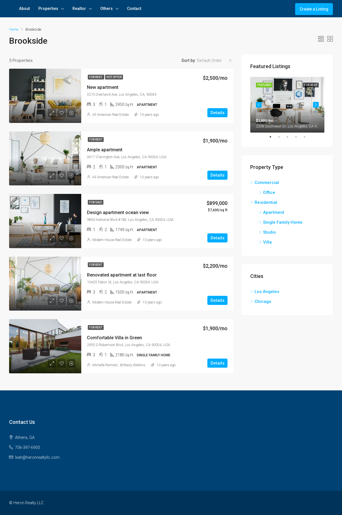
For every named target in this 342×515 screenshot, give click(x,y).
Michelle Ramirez (105, 365)
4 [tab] (299, 137)
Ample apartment (104, 149)
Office (269, 192)
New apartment (102, 87)
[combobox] (214, 60)
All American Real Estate (110, 115)
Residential (266, 202)
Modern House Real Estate (112, 240)
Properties (48, 8)
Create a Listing (314, 9)
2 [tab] (282, 137)
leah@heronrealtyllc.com (37, 457)
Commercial (267, 182)
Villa (267, 242)
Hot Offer (114, 77)
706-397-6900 (27, 447)
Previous (259, 105)
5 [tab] (307, 137)
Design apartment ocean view (118, 212)
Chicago (263, 301)
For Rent (96, 77)
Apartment (273, 212)
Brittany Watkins (132, 365)
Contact (134, 8)
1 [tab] (273, 137)
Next (316, 105)
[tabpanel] (287, 105)
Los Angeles (267, 291)
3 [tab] (290, 137)
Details (217, 112)
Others (106, 8)
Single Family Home (283, 222)
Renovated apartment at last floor (122, 275)
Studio (269, 232)
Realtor (79, 8)
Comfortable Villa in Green (114, 337)
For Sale (95, 202)
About (24, 8)
